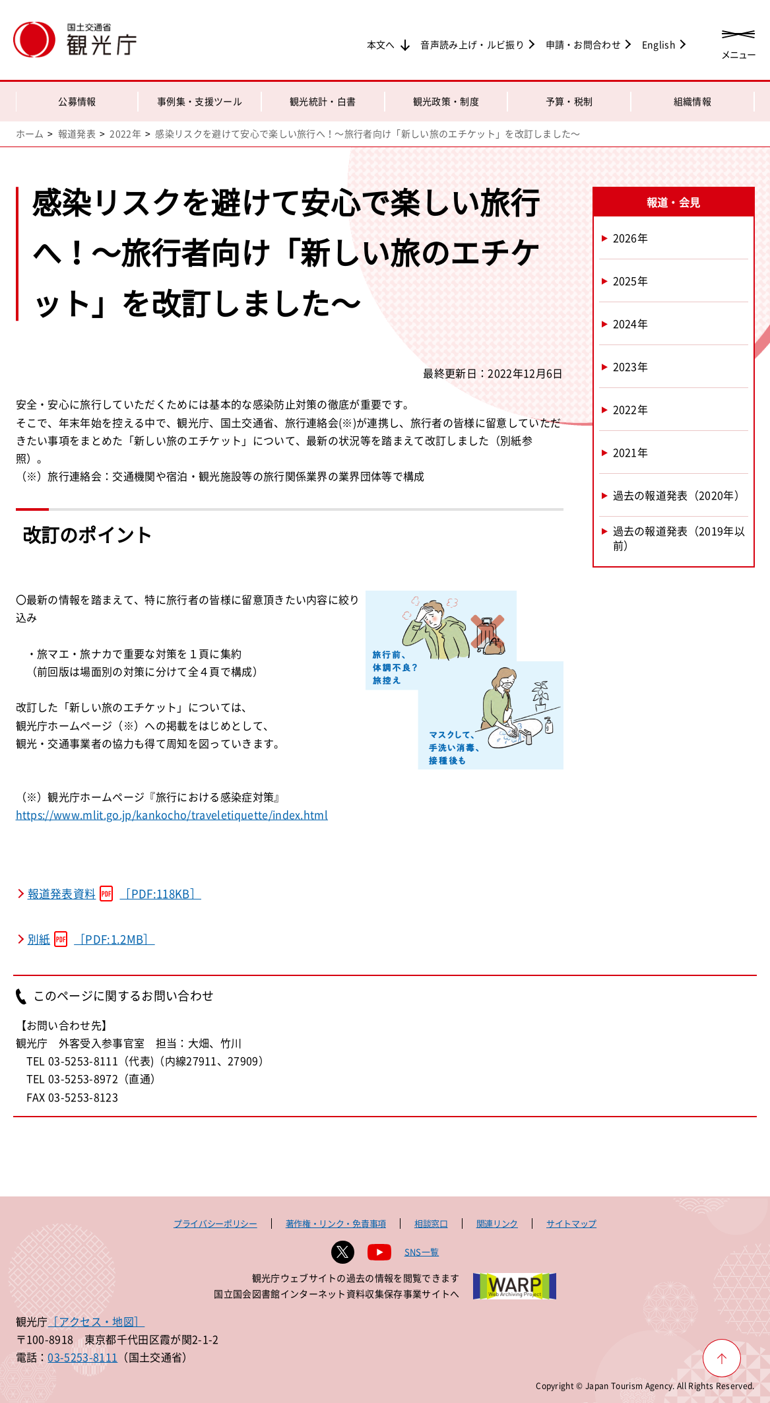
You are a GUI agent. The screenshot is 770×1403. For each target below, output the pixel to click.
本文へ (381, 44)
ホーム (30, 133)
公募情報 (77, 101)
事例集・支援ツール (199, 101)
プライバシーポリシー (215, 1223)
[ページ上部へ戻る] (721, 1358)
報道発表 (77, 133)
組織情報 (692, 101)
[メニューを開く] (738, 41)
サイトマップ (571, 1223)
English (659, 44)
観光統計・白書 (323, 101)
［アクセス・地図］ (96, 1321)
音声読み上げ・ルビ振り (472, 44)
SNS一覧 (421, 1251)
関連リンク (497, 1223)
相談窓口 (431, 1223)
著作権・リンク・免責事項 (336, 1223)
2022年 (125, 133)
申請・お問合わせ (584, 44)
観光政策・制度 (446, 101)
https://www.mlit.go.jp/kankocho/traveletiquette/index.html (172, 814)
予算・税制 (569, 101)
